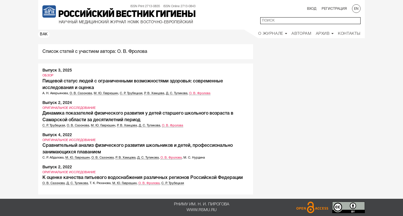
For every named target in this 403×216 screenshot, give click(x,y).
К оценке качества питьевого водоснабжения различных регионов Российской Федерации (142, 178)
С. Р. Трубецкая (131, 93)
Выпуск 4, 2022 (57, 135)
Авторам (301, 34)
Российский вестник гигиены (126, 14)
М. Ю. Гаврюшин (106, 93)
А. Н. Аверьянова (55, 93)
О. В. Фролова (199, 93)
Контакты (349, 34)
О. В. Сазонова (81, 93)
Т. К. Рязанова (100, 183)
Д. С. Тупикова (176, 93)
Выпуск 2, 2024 (57, 103)
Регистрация (334, 8)
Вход (311, 8)
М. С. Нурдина (194, 157)
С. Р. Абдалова (53, 157)
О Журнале (272, 34)
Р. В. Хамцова (154, 93)
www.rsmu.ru (202, 210)
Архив (325, 34)
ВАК (44, 34)
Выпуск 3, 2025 (57, 70)
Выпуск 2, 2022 (57, 167)
